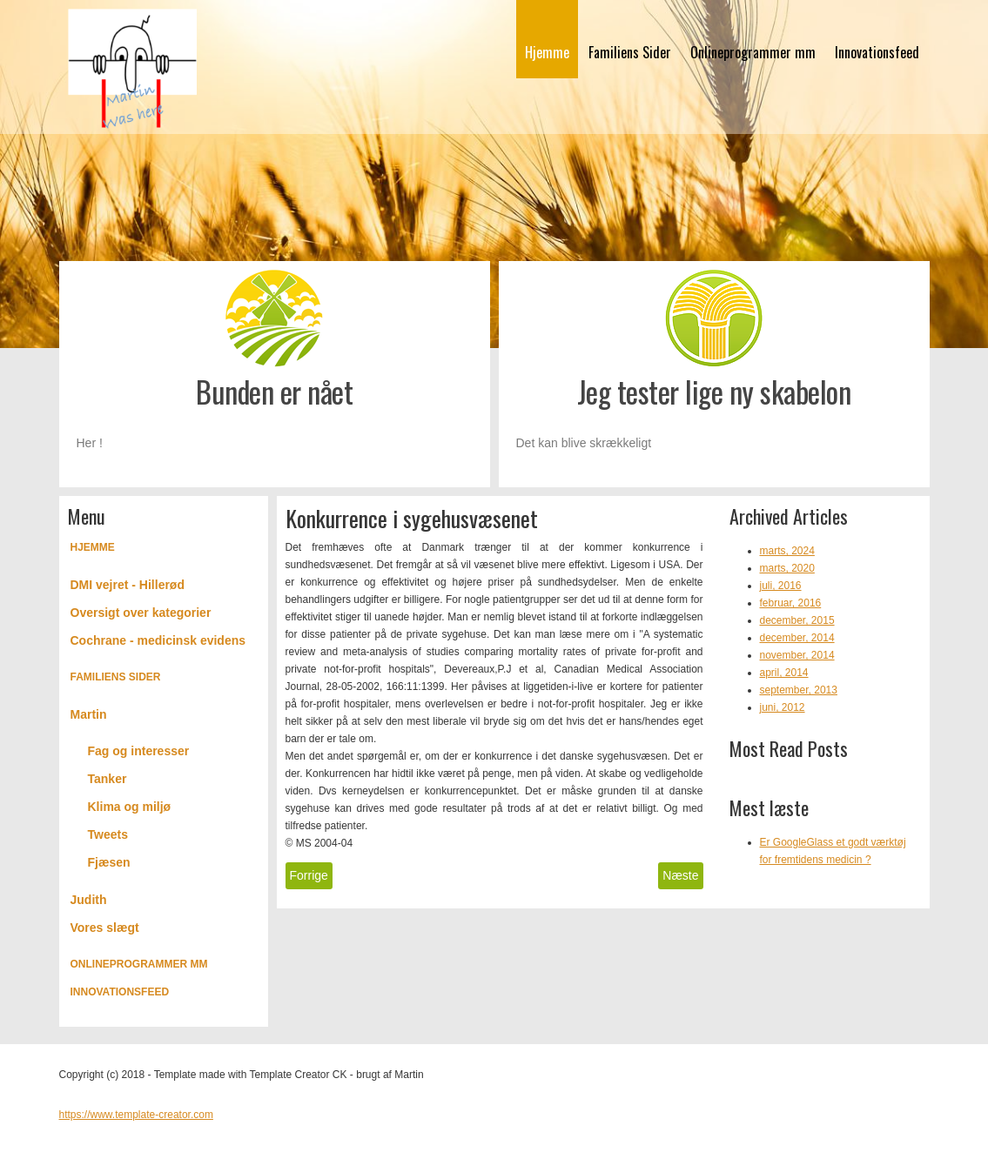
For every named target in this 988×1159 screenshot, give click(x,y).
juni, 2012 (782, 707)
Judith (89, 900)
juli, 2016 (781, 586)
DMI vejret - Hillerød (128, 585)
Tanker (107, 779)
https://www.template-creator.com (136, 1115)
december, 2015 (797, 620)
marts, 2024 (787, 551)
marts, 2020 (787, 568)
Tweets (108, 834)
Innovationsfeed (877, 52)
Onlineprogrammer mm (753, 52)
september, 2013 (798, 690)
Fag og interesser (139, 751)
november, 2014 (797, 655)
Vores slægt (105, 928)
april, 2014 (784, 673)
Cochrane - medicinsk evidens (158, 640)
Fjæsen (109, 862)
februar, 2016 (791, 603)
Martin (89, 714)
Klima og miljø (129, 807)
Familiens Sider (629, 52)
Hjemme (547, 52)
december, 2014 (797, 638)
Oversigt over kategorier (141, 613)
